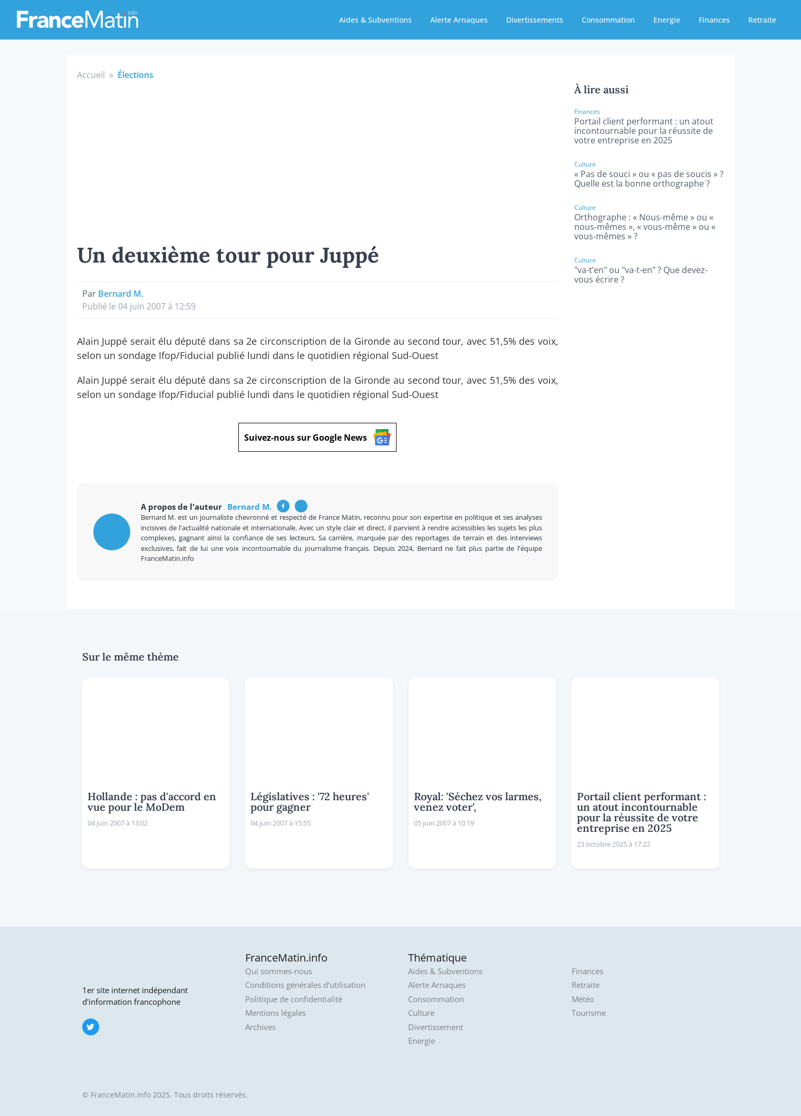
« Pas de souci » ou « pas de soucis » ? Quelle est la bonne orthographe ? (648, 178)
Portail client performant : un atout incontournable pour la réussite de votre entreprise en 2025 (643, 130)
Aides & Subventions (375, 20)
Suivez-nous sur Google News (317, 437)
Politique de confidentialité (293, 999)
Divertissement (435, 1027)
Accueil (91, 75)
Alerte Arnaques (459, 20)
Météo (583, 999)
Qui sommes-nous (278, 971)
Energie (666, 20)
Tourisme (589, 1013)
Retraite (762, 20)
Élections (135, 75)
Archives (260, 1027)
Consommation (608, 20)
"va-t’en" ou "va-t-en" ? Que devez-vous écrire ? (641, 274)
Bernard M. (120, 293)
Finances (714, 20)
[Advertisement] (318, 160)
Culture (421, 1013)
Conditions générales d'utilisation (305, 985)
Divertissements (534, 20)
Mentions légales (275, 1013)
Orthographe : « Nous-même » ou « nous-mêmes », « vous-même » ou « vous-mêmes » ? (645, 226)
